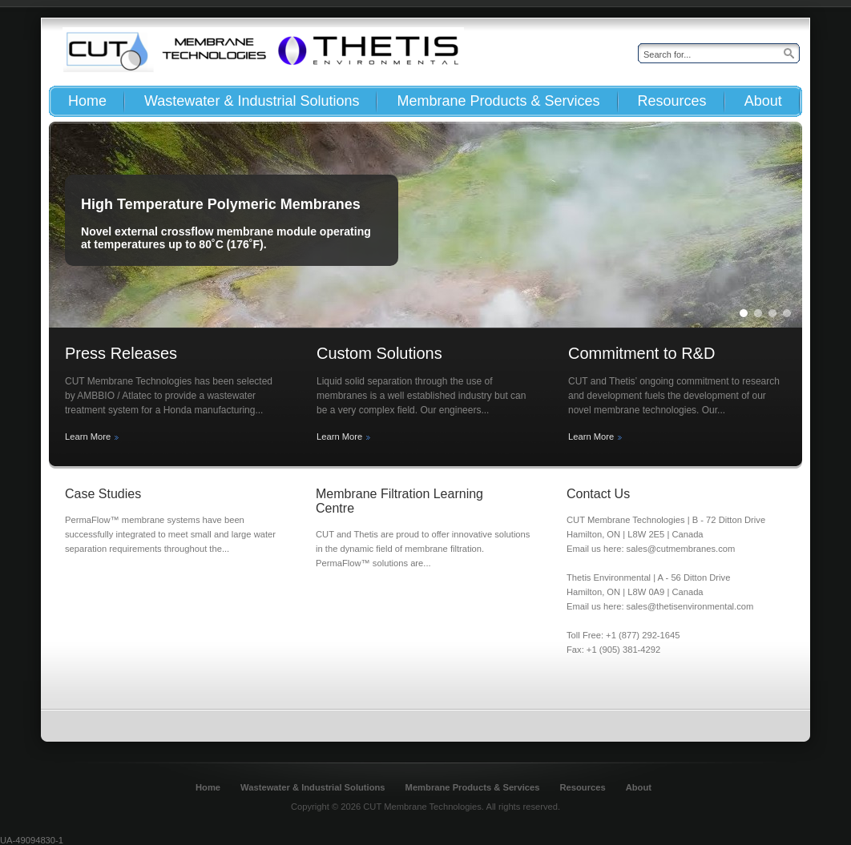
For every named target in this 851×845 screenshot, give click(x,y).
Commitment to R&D (641, 353)
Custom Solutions (379, 353)
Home (208, 787)
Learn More (88, 436)
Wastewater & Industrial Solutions (312, 787)
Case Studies (103, 494)
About (638, 787)
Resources (582, 787)
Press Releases (121, 353)
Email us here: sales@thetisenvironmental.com (660, 606)
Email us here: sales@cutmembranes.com (651, 548)
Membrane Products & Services (472, 787)
